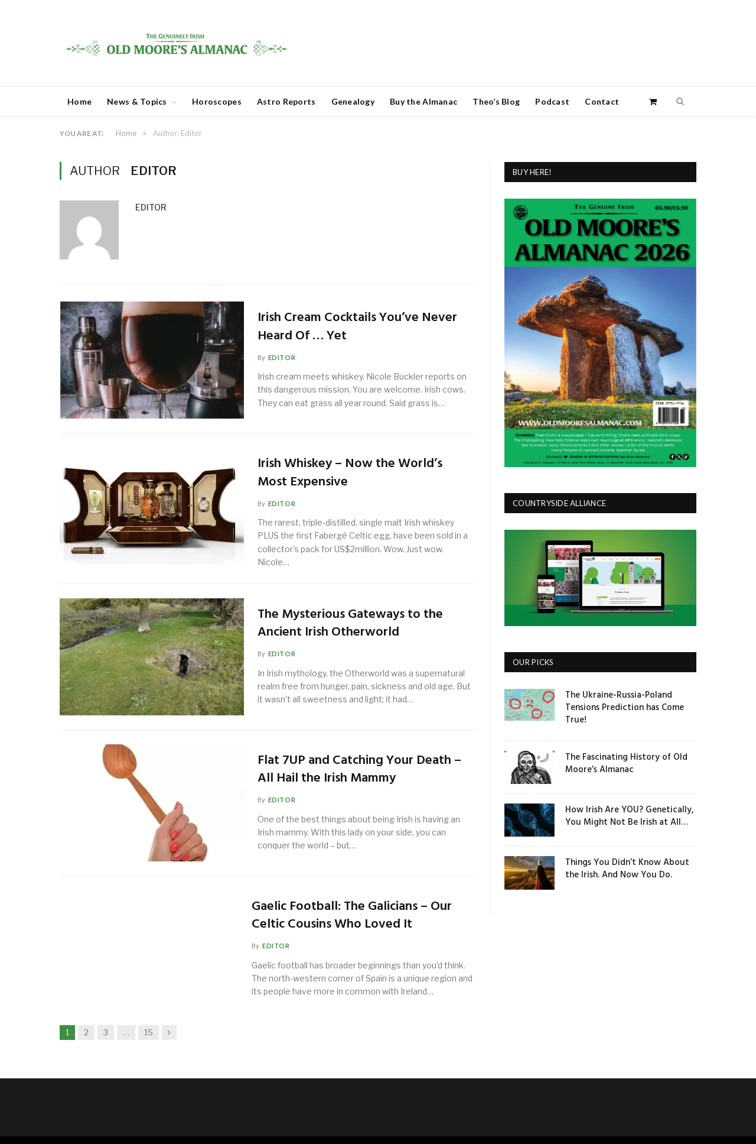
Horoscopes (217, 101)
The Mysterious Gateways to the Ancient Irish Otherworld (351, 624)
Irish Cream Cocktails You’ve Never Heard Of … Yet (358, 327)
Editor (151, 207)
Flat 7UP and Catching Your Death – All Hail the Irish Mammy (360, 770)
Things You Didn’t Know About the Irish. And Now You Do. (627, 869)
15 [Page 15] (148, 1032)
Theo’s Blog (496, 101)
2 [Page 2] (86, 1032)
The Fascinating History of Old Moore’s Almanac (626, 763)
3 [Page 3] (105, 1032)
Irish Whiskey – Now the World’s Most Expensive (351, 473)
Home (79, 101)
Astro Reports (286, 101)
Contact (602, 101)
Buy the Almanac (423, 101)
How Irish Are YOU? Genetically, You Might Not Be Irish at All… (629, 816)
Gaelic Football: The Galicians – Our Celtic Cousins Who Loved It (352, 916)
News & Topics (137, 101)
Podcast (552, 101)
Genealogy (353, 101)
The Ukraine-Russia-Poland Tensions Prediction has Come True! (624, 708)
